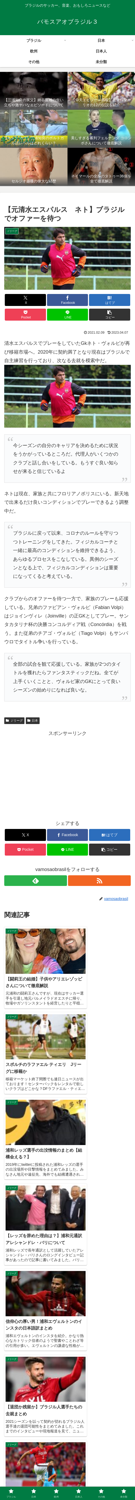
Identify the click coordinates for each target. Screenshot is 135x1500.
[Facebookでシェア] (67, 300)
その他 (67, 1483)
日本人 (25, 1483)
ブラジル (25, 1475)
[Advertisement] (67, 775)
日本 (32, 720)
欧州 (109, 1475)
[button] (109, 315)
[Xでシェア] (25, 300)
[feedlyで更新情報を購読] (35, 880)
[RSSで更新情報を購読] (99, 880)
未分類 (109, 1483)
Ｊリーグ (14, 720)
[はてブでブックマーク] (109, 300)
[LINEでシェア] (67, 315)
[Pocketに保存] (25, 315)
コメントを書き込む (67, 1414)
